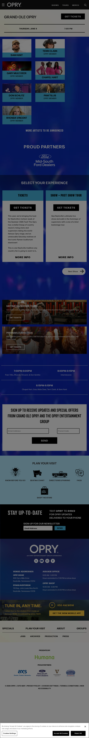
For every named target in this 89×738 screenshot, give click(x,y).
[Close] (85, 726)
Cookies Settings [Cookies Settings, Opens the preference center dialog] (9, 733)
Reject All (78, 733)
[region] (44, 730)
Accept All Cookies (61, 733)
